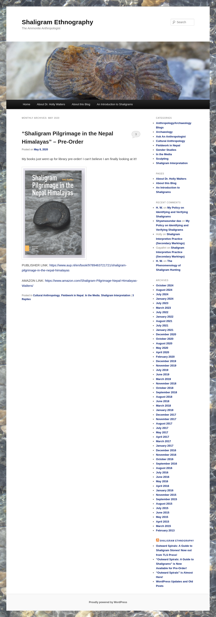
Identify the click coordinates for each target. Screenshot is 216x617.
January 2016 (164, 490)
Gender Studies (166, 149)
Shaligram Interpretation (115, 295)
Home (26, 104)
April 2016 (162, 486)
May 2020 (162, 347)
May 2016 (162, 481)
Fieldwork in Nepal (72, 295)
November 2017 (166, 419)
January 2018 (164, 410)
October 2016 (164, 459)
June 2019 (162, 374)
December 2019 (166, 361)
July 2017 (162, 428)
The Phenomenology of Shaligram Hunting (168, 265)
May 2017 (162, 432)
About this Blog (81, 104)
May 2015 (162, 517)
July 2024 (162, 294)
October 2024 (164, 285)
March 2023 (163, 307)
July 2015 (162, 508)
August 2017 (164, 423)
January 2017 (164, 445)
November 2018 (166, 383)
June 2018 (162, 401)
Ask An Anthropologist (171, 136)
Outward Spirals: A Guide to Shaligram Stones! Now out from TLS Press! (174, 550)
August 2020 (164, 343)
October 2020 (164, 338)
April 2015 (162, 521)
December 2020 (166, 334)
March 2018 (163, 405)
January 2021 (164, 329)
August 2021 (164, 321)
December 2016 (166, 450)
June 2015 (162, 512)
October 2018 (164, 387)
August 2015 (164, 503)
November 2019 (166, 365)
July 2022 (162, 312)
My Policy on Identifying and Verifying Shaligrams (172, 212)
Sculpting (162, 158)
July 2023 (162, 303)
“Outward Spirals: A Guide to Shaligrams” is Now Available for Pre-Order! (175, 564)
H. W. (159, 207)
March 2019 (163, 379)
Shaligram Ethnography (57, 22)
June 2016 (162, 476)
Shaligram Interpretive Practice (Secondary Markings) (170, 239)
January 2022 (164, 316)
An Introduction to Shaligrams (115, 104)
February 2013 (165, 530)
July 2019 (162, 370)
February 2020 (165, 356)
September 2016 (166, 463)
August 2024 (164, 289)
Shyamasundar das (168, 220)
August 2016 (164, 468)
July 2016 (162, 472)
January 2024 (164, 298)
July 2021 (162, 325)
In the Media (92, 295)
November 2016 (166, 454)
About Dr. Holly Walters (51, 104)
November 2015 (166, 494)
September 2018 (166, 392)
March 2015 (163, 526)
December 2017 (166, 414)
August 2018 (164, 396)
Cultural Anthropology (46, 295)
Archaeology (164, 131)
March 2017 (163, 441)
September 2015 (166, 499)
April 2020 (162, 352)
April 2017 (162, 436)
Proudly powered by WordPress (108, 602)
